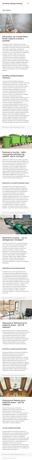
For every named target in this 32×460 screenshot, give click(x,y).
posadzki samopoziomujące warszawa (13, 77)
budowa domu (18, 127)
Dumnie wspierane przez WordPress (9, 458)
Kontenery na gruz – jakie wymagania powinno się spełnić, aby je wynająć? (14, 154)
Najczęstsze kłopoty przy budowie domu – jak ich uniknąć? (13, 402)
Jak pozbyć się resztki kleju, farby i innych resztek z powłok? (15, 38)
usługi (12, 127)
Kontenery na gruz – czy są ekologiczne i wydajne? (14, 238)
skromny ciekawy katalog (12, 3)
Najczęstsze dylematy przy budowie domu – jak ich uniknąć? (14, 325)
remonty (22, 127)
